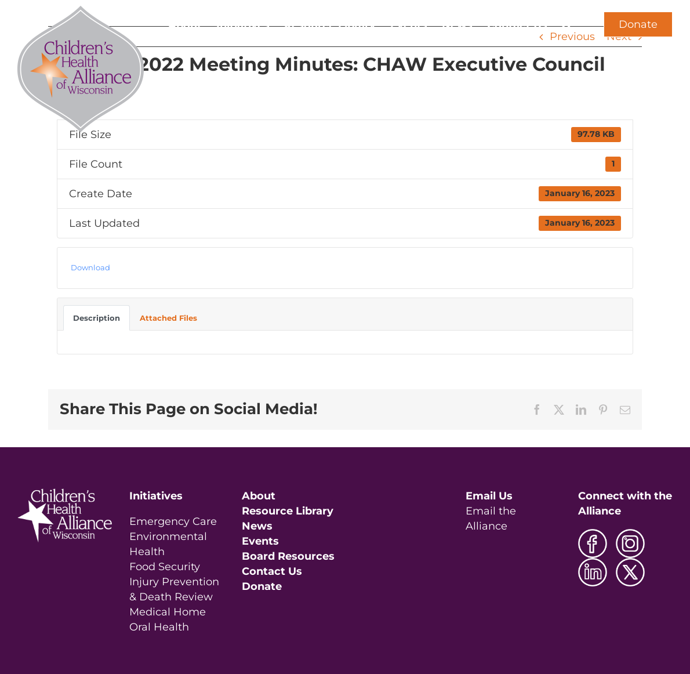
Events (260, 541)
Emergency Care (173, 521)
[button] (567, 24)
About (258, 496)
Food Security (164, 566)
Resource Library (287, 511)
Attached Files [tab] (168, 317)
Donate (638, 24)
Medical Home (167, 612)
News (257, 526)
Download (90, 267)
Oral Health (159, 627)
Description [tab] (96, 317)
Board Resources (288, 556)
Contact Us (272, 571)
